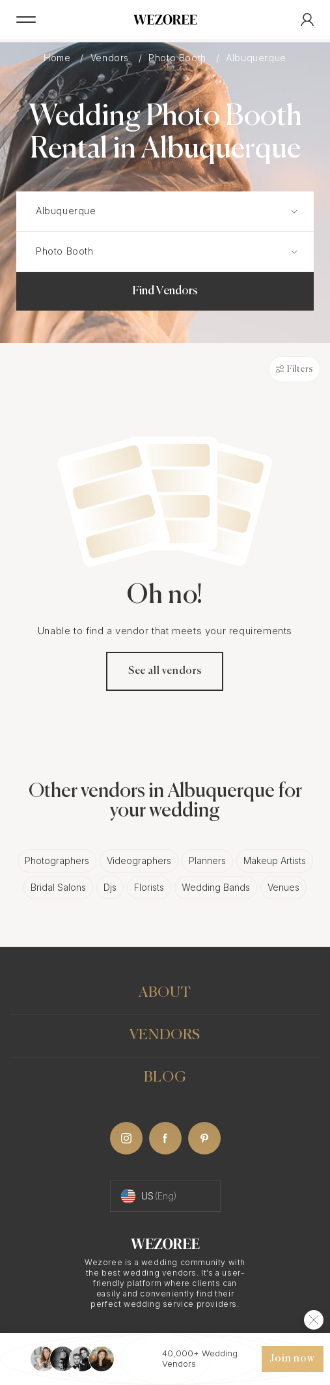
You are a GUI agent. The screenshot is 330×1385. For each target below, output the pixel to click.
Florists (149, 887)
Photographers (57, 860)
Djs (110, 887)
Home (59, 57)
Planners (207, 860)
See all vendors (165, 671)
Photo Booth (178, 57)
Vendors (111, 57)
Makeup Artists (274, 860)
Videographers (139, 860)
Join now (292, 1359)
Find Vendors (165, 291)
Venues (283, 887)
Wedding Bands (216, 887)
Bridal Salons (58, 887)
